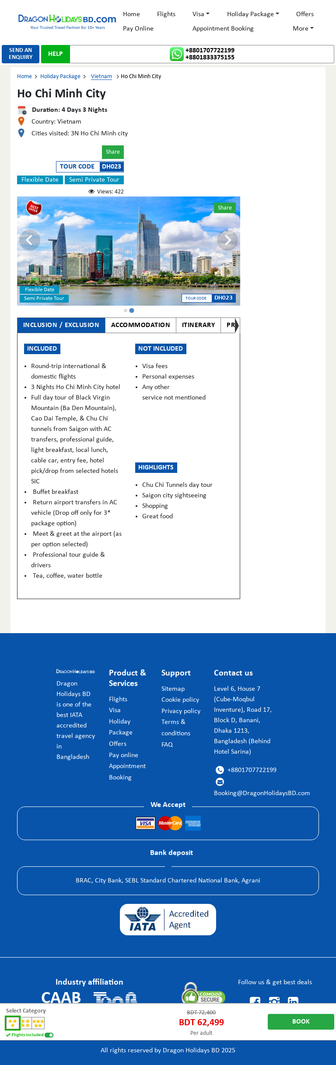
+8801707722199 (210, 50)
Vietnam (101, 76)
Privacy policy (180, 711)
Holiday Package (250, 14)
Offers (305, 14)
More (300, 28)
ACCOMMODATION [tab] (141, 325)
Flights (166, 14)
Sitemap (173, 689)
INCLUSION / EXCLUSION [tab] (61, 325)
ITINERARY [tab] (198, 325)
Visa (198, 14)
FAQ (167, 744)
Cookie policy (180, 699)
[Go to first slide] (227, 240)
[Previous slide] (29, 240)
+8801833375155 (210, 57)
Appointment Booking (223, 28)
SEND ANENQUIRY (20, 54)
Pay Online (138, 28)
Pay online (123, 755)
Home (131, 14)
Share (113, 152)
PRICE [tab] (236, 325)
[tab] (125, 310)
